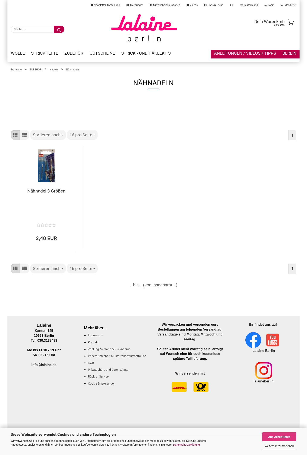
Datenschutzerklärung (186, 444)
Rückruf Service (98, 379)
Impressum (95, 337)
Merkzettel (288, 5)
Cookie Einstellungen (101, 386)
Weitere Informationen (279, 446)
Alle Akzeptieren (279, 437)
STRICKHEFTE (44, 53)
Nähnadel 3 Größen (46, 193)
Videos (192, 5)
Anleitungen (134, 5)
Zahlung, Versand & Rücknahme (109, 351)
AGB (91, 365)
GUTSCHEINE (102, 53)
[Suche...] (59, 29)
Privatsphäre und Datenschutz (108, 372)
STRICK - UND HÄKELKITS (146, 53)
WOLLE (18, 53)
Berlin (289, 53)
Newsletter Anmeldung (105, 5)
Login (269, 5)
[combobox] (48, 137)
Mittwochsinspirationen (165, 5)
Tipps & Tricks (213, 5)
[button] (15, 137)
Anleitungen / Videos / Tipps (245, 53)
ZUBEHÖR (73, 53)
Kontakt (93, 344)
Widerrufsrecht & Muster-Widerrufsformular (117, 358)
